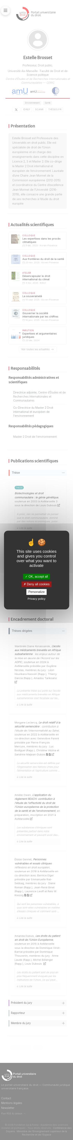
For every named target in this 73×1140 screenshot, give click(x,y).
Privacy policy (37, 598)
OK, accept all (36, 576)
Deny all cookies (37, 584)
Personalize (36, 592)
